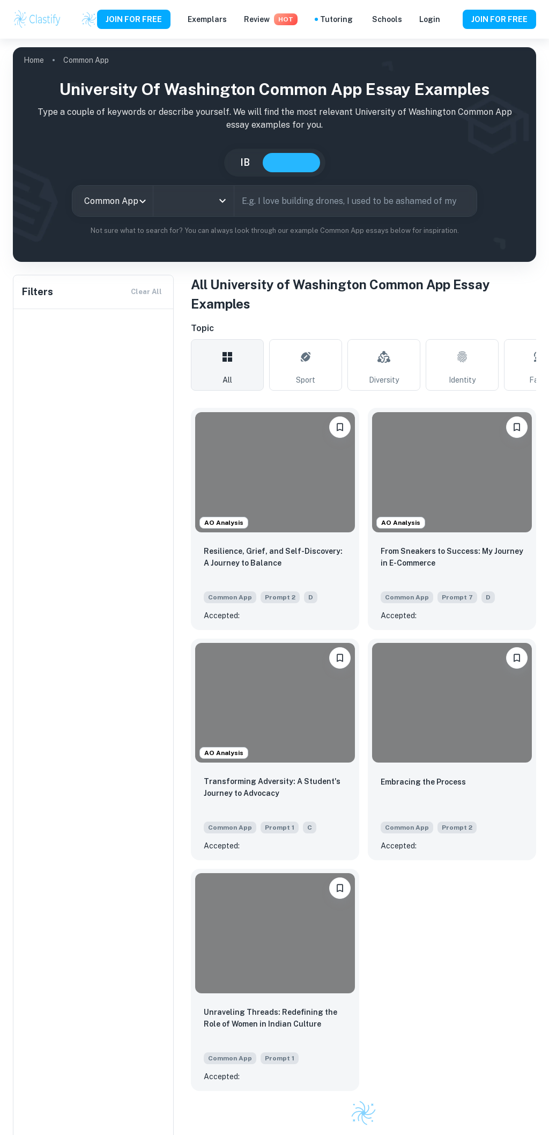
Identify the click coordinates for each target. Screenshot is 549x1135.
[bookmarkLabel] (340, 427)
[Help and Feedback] (451, 19)
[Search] (465, 200)
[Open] (222, 200)
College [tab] (291, 162)
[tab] (227, 365)
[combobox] (112, 201)
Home (34, 60)
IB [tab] (245, 162)
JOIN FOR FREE (134, 19)
